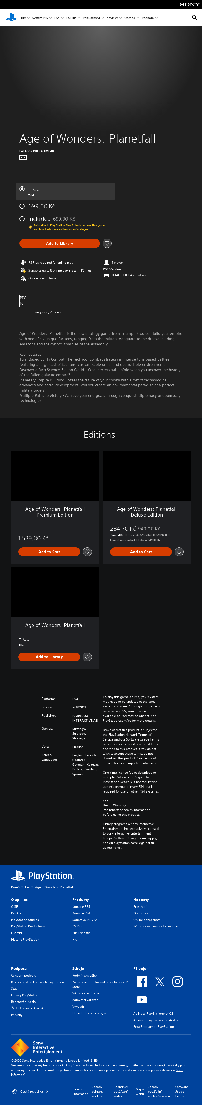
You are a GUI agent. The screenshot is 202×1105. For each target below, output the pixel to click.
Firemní (16, 933)
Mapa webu (140, 1091)
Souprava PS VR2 (84, 920)
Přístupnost (141, 913)
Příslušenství (91, 18)
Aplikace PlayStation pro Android (156, 1020)
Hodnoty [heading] (141, 899)
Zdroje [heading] (78, 968)
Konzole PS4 (81, 913)
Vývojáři (78, 1006)
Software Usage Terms (181, 1091)
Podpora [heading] (19, 968)
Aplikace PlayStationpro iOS (153, 1013)
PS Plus (71, 18)
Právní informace (80, 1091)
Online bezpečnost (146, 920)
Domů (15, 887)
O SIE (14, 906)
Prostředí (139, 906)
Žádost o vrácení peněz (28, 1008)
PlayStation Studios (25, 920)
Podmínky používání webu (121, 1091)
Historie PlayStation (25, 939)
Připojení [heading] (141, 968)
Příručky (16, 1015)
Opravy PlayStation (24, 995)
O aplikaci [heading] (20, 899)
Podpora (148, 18)
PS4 (57, 18)
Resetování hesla (23, 1001)
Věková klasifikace (85, 993)
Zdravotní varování (85, 1000)
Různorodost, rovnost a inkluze (155, 926)
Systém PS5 (40, 18)
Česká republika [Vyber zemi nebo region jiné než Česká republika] (30, 1091)
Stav (14, 988)
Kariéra (16, 913)
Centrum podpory (23, 975)
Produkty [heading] (80, 899)
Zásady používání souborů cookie (159, 1091)
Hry (23, 18)
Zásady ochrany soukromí (98, 1091)
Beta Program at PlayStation (153, 1026)
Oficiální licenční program (90, 1013)
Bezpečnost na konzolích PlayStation (37, 982)
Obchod (129, 18)
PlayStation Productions (28, 926)
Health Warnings (115, 805)
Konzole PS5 (81, 906)
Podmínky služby (84, 975)
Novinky (112, 18)
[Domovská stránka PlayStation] (11, 18)
